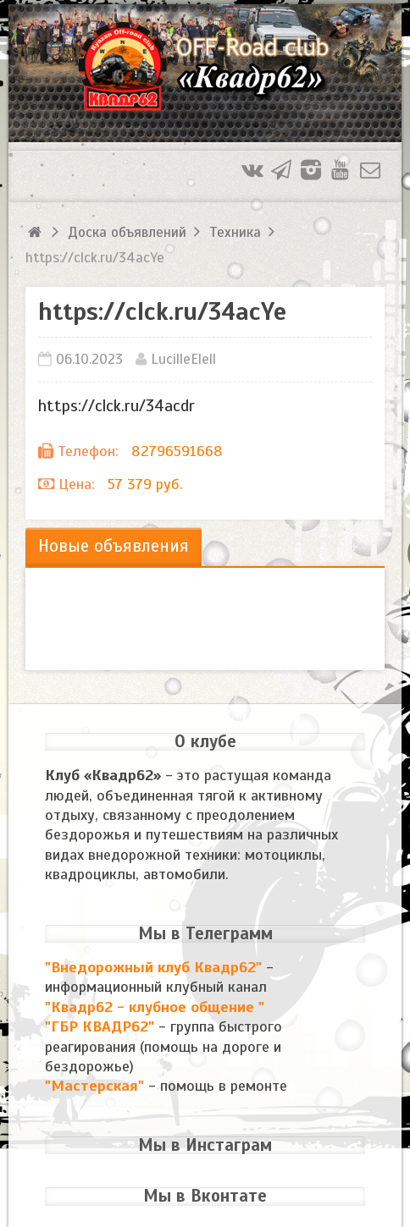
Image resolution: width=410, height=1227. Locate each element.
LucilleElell (183, 359)
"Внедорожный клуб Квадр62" (155, 967)
